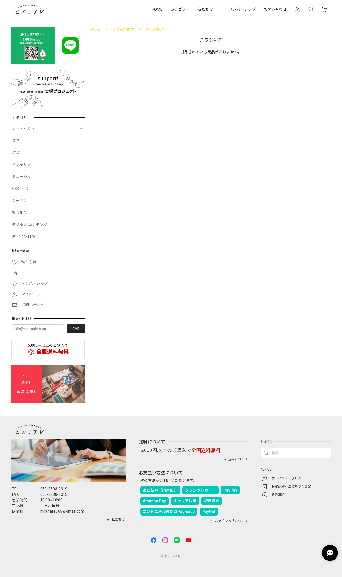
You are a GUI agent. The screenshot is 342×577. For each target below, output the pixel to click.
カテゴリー (180, 9)
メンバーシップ (242, 9)
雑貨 (16, 152)
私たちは (205, 9)
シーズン (19, 200)
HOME (157, 9)
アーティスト (23, 128)
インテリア (21, 164)
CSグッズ (20, 188)
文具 (16, 140)
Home (95, 30)
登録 (76, 329)
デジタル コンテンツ (29, 225)
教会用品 (19, 212)
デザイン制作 (23, 237)
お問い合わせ (275, 9)
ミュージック (23, 176)
